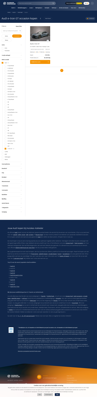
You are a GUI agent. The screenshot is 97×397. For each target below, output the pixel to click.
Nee (40, 394)
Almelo (55, 300)
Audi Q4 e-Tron (14, 286)
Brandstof (4, 168)
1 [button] (61, 70)
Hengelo (58, 298)
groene (31, 234)
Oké (57, 394)
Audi (16, 232)
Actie (3, 45)
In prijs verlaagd (6, 55)
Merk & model (5, 59)
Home (9, 12)
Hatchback (48, 18)
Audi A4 (12, 271)
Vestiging (4, 212)
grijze (23, 234)
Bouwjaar (4, 177)
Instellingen (48, 394)
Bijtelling (4, 199)
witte (19, 234)
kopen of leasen (64, 256)
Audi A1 (12, 266)
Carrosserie (5, 190)
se (10, 298)
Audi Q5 (12, 280)
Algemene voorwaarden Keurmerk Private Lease (29, 351)
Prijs (3, 172)
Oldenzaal (33, 300)
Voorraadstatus (6, 164)
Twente (43, 296)
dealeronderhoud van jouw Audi (25, 247)
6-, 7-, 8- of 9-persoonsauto (26, 316)
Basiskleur (4, 194)
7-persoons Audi (18, 258)
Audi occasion (79, 243)
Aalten (11, 309)
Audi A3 (12, 273)
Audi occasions (78, 296)
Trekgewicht (5, 207)
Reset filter (19, 26)
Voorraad (20, 12)
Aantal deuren (5, 203)
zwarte (15, 234)
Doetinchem (18, 305)
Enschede (75, 303)
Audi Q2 (12, 284)
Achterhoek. (50, 296)
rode (27, 234)
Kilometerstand (6, 181)
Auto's (14, 12)
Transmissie (5, 185)
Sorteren (90, 18)
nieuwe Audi (69, 243)
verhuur (24, 298)
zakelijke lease (15, 298)
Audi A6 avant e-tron (16, 275)
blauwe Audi (39, 234)
